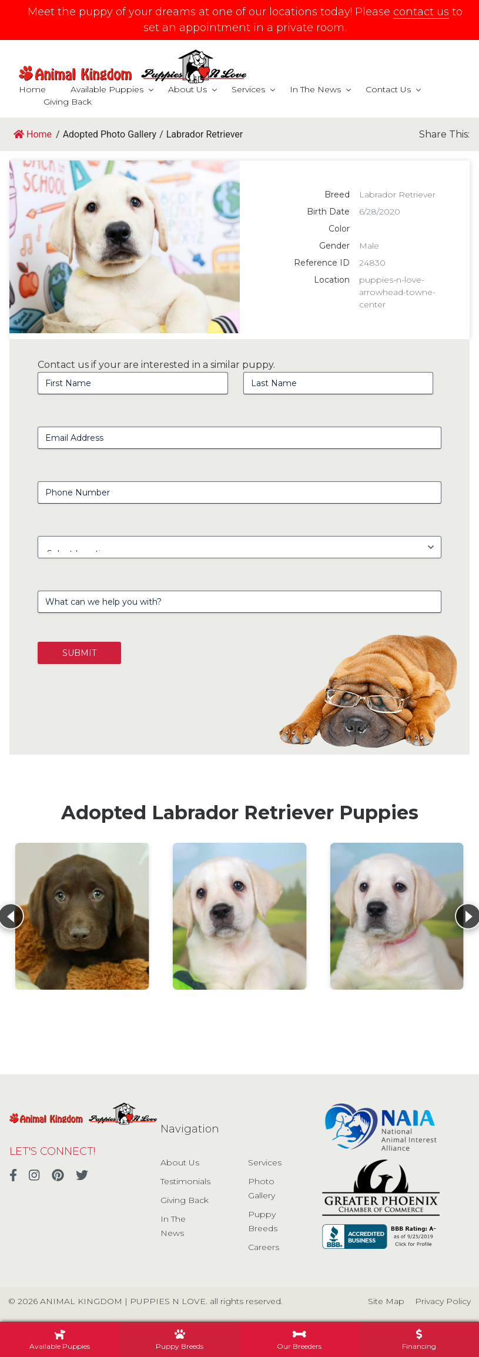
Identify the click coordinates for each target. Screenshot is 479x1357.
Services (248, 89)
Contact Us (388, 89)
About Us (187, 89)
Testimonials (185, 1181)
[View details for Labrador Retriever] (82, 916)
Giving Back (67, 101)
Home (32, 89)
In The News (315, 89)
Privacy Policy (443, 1301)
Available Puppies (107, 89)
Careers (263, 1247)
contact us (421, 11)
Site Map (386, 1301)
